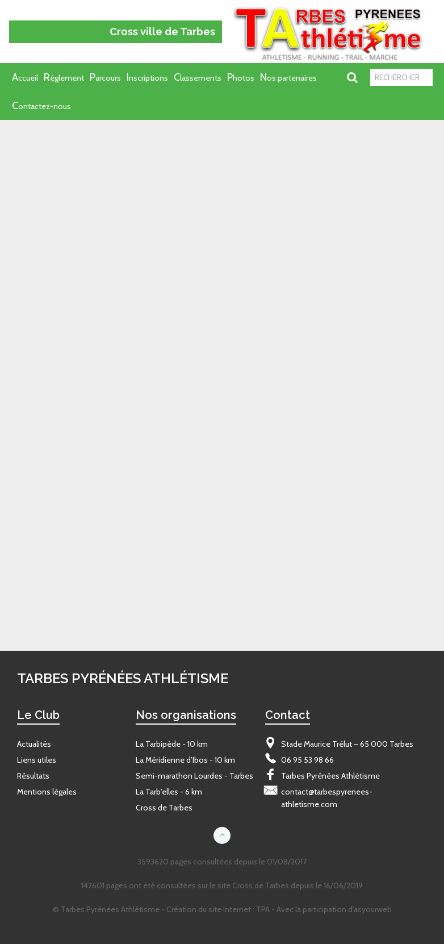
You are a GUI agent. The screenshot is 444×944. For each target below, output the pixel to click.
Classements (197, 77)
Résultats (33, 776)
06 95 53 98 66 (307, 760)
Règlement (64, 77)
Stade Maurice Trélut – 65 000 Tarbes (347, 744)
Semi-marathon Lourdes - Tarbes (194, 776)
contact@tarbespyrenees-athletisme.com (326, 798)
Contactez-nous (41, 105)
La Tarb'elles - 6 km (169, 792)
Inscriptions (147, 77)
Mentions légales (47, 792)
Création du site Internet (208, 909)
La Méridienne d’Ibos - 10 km (185, 760)
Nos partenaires (288, 77)
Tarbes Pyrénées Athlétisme (330, 776)
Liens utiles (36, 760)
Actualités (34, 744)
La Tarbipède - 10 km (172, 744)
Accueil (25, 77)
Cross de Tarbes (164, 807)
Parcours (105, 77)
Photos (240, 77)
